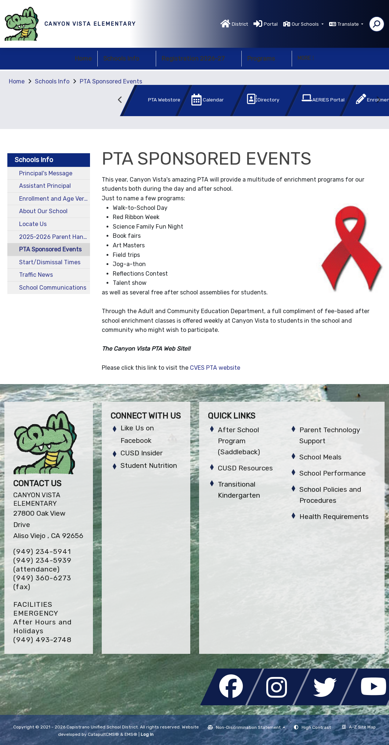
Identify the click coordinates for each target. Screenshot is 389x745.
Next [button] (378, 100)
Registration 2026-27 (199, 58)
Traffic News (36, 274)
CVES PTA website (215, 367)
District (240, 24)
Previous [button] (120, 100)
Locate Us (33, 224)
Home (83, 58)
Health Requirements (334, 516)
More (306, 58)
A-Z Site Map (359, 727)
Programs (266, 58)
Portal (271, 24)
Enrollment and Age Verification (54, 198)
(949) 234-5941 (42, 551)
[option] (144, 102)
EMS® (131, 734)
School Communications (52, 287)
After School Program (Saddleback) (239, 441)
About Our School (43, 211)
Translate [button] (349, 24)
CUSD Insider (141, 453)
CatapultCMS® (103, 734)
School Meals (320, 457)
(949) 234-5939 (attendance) (42, 564)
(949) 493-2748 (42, 639)
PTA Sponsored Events (111, 81)
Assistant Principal (45, 185)
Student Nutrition (148, 465)
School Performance (332, 473)
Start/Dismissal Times (49, 262)
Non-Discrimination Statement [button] (249, 727)
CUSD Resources (245, 468)
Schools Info (126, 58)
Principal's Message (45, 173)
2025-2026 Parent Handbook (54, 236)
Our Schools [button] (306, 24)
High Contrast (316, 727)
